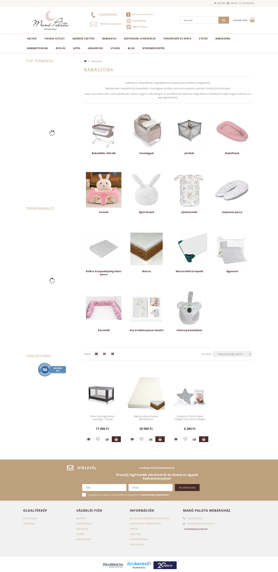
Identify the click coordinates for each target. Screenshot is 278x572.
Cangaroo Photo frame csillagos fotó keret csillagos (190, 417)
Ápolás (61, 48)
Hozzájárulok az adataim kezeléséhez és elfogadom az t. (128, 494)
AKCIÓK (31, 38)
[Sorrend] (232, 354)
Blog (131, 48)
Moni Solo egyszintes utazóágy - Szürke (102, 417)
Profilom (82, 528)
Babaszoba (222, 38)
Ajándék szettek (83, 38)
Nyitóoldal (30, 518)
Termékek (29, 523)
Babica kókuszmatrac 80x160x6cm (146, 417)
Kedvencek (246, 3)
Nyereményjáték (153, 48)
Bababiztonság (37, 48)
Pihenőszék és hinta (178, 38)
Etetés (203, 38)
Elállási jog (137, 544)
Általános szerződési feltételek (150, 518)
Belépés (210, 3)
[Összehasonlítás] (107, 439)
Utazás (115, 48)
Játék (77, 48)
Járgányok (95, 48)
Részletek (88, 439)
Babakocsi (109, 38)
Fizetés (134, 528)
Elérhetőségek (139, 539)
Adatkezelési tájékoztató (145, 523)
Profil (227, 3)
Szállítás (135, 534)
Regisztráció (84, 523)
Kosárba (116, 439)
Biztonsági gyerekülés (140, 38)
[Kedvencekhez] (98, 439)
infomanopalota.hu (200, 523)
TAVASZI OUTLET (54, 38)
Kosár (80, 534)
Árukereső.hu (139, 567)
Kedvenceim (83, 539)
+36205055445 (194, 518)
